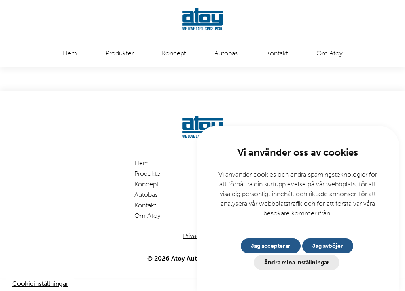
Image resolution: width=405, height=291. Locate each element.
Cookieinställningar (40, 283)
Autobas (226, 53)
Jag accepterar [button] (270, 245)
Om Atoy (329, 53)
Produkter (120, 53)
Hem (70, 53)
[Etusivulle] (202, 20)
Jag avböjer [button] (327, 245)
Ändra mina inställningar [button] (296, 262)
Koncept (174, 53)
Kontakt (277, 53)
